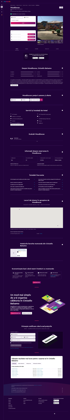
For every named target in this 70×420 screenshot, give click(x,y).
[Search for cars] (1, 9)
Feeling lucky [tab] (29, 363)
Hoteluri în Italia (25, 5)
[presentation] (41, 58)
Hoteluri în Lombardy (32, 5)
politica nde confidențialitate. (14, 348)
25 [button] (20, 36)
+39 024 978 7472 (13, 12)
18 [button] (46, 31)
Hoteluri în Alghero (40, 371)
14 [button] (28, 31)
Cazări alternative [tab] (21, 363)
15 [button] (30, 31)
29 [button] (30, 36)
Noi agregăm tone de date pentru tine (37, 390)
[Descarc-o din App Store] (41, 58)
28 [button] (28, 36)
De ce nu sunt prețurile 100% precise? (37, 392)
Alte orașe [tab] (14, 363)
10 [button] (18, 31)
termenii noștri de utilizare (28, 347)
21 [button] (28, 34)
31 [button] (18, 39)
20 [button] (25, 34)
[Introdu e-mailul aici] (24, 340)
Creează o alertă (53, 275)
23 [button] (33, 34)
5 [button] (23, 29)
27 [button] (25, 36)
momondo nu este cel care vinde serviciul (37, 388)
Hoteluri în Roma (14, 368)
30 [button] (33, 36)
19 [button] (23, 34)
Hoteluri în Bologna (15, 374)
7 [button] (28, 29)
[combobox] (23, 334)
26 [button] (23, 36)
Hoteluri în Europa (19, 5)
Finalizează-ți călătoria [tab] (37, 363)
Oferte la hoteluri (12, 5)
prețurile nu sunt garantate (38, 385)
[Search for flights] (1, 5)
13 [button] (25, 31)
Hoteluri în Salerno (15, 371)
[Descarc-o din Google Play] (35, 58)
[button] (2, 1)
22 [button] (30, 34)
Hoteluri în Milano (15, 370)
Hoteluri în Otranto (40, 374)
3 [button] (18, 29)
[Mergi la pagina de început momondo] (7, 1)
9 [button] (33, 29)
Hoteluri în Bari (39, 370)
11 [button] (46, 29)
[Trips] (1, 12)
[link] (37, 282)
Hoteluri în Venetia (40, 368)
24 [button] (18, 36)
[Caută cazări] (1, 7)
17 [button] (18, 34)
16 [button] (33, 31)
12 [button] (23, 31)
